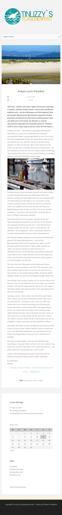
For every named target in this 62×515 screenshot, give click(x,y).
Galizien (35, 380)
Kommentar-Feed (16, 472)
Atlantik (29, 380)
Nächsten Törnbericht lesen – (43, 368)
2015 (25, 380)
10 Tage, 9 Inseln (16, 408)
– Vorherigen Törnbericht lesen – (20, 368)
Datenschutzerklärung (18, 487)
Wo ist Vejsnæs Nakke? (18, 411)
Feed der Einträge (16, 469)
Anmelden (13, 466)
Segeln (40, 380)
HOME (25, 372)
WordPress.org (15, 475)
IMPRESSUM (34, 372)
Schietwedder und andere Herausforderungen (26, 413)
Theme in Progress (50, 504)
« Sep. (12, 450)
